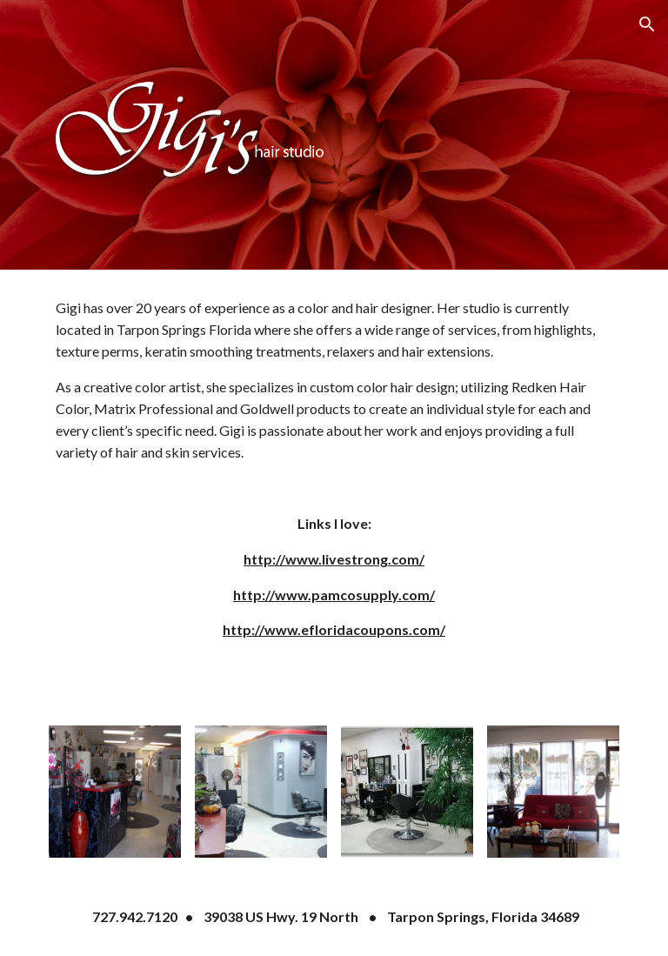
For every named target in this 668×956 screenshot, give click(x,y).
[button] (647, 24)
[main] (333, 487)
